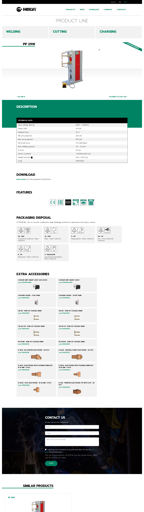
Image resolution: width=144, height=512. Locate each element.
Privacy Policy (92, 406)
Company (108, 9)
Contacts (121, 9)
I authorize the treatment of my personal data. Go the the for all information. (71, 402)
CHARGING (108, 31)
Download (94, 9)
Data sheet (21, 179)
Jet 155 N (20, 97)
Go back (20, 500)
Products (70, 9)
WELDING (13, 31)
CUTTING (60, 31)
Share (18, 111)
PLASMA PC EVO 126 (118, 97)
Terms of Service (54, 409)
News (82, 9)
